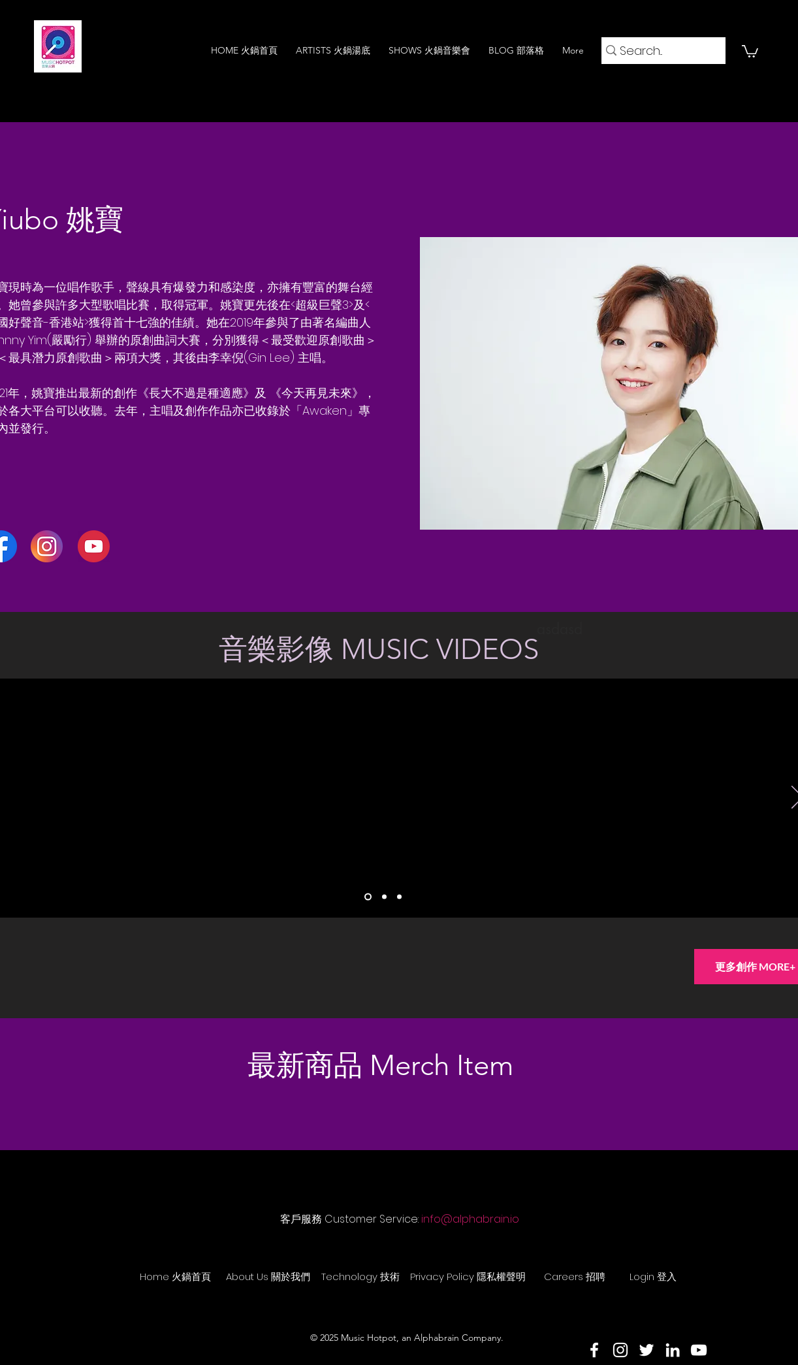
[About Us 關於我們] (267, 1276)
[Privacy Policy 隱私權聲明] (468, 1276)
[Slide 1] (368, 897)
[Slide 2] (384, 897)
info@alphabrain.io (470, 1219)
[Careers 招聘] (574, 1276)
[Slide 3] (399, 897)
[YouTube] (699, 1350)
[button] (750, 50)
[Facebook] (594, 1350)
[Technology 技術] (360, 1276)
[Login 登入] (653, 1276)
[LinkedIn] (672, 1350)
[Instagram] (620, 1350)
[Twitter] (646, 1350)
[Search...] (659, 50)
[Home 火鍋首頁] (175, 1276)
